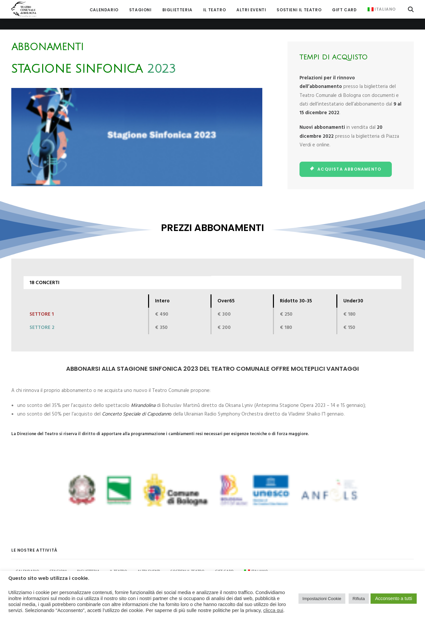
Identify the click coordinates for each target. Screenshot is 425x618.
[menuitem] (104, 10)
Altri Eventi (251, 10)
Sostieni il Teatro (299, 10)
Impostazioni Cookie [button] (321, 598)
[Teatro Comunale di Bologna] (23, 9)
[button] (411, 9)
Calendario (104, 10)
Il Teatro (214, 10)
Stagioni (58, 560)
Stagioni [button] (140, 10)
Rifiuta (359, 598)
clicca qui (273, 610)
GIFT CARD (344, 10)
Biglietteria (177, 10)
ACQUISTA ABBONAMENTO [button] (345, 158)
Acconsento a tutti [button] (393, 598)
